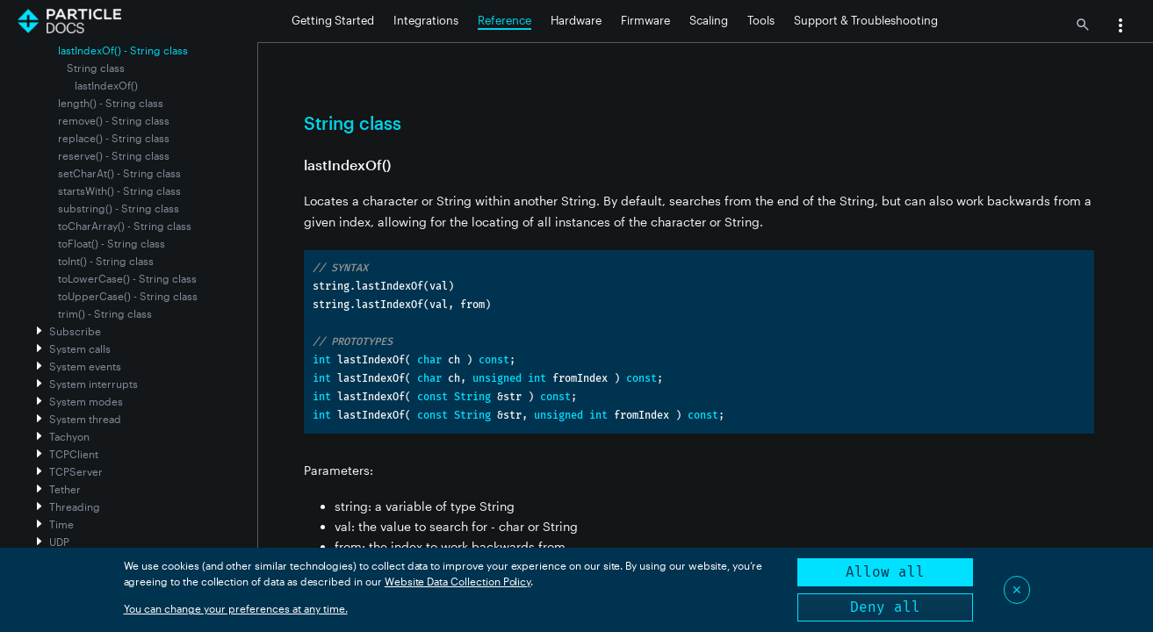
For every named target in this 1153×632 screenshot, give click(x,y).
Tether (65, 489)
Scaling (708, 20)
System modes (86, 401)
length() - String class (110, 103)
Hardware (576, 20)
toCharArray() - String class (124, 225)
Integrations (425, 20)
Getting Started (333, 20)
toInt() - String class (106, 261)
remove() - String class (113, 120)
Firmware (645, 20)
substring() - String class (118, 208)
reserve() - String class (113, 155)
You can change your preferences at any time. (236, 608)
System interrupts (93, 383)
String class (96, 67)
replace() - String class (113, 138)
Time (61, 524)
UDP (59, 541)
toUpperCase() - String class (128, 296)
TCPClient (73, 454)
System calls (80, 348)
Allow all (885, 572)
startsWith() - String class (119, 190)
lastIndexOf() (106, 85)
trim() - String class (105, 313)
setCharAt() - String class (119, 173)
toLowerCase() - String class (127, 278)
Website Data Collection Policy (458, 581)
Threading (74, 506)
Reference (504, 20)
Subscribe (75, 331)
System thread (85, 419)
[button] (1120, 27)
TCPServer (76, 471)
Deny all (885, 607)
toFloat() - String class (111, 243)
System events (85, 366)
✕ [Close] (1017, 589)
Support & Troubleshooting (866, 20)
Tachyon (69, 436)
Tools (761, 20)
